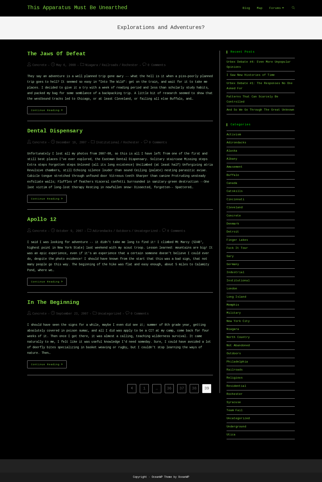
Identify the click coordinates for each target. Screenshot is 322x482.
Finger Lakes (237, 240)
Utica (231, 435)
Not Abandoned (238, 345)
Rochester (130, 65)
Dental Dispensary (55, 131)
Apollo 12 (41, 220)
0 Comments (156, 65)
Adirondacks (102, 231)
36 (169, 388)
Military (234, 313)
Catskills (235, 191)
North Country (238, 337)
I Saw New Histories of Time (251, 75)
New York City (238, 321)
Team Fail (235, 410)
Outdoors (123, 231)
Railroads (110, 65)
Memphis (233, 305)
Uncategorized (146, 231)
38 (194, 388)
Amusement (235, 167)
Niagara (91, 65)
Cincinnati (235, 199)
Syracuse (234, 402)
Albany (232, 159)
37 (181, 388)
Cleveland (235, 207)
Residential (236, 386)
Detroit (233, 232)
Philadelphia (237, 362)
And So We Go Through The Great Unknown (260, 110)
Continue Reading (49, 111)
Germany (233, 264)
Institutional (107, 142)
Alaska (232, 151)
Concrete (39, 65)
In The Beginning (53, 303)
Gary (230, 256)
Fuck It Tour (237, 248)
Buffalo (233, 175)
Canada (232, 183)
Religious (235, 378)
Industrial (235, 272)
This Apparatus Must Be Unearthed (77, 8)
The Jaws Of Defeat (56, 54)
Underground (236, 427)
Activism (234, 135)
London (232, 289)
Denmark (233, 224)
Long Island (236, 297)
